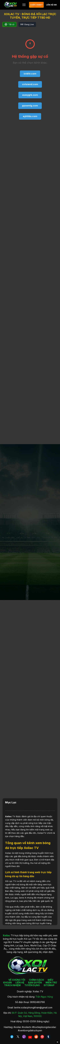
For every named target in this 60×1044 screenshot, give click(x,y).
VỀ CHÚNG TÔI (16, 979)
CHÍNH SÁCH (36, 979)
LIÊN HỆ (20, 982)
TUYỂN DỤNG (32, 985)
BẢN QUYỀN (35, 982)
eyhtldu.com (30, 116)
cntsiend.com (30, 84)
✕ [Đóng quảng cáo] (57, 1042)
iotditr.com (30, 73)
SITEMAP (49, 985)
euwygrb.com (30, 95)
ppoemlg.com (30, 105)
